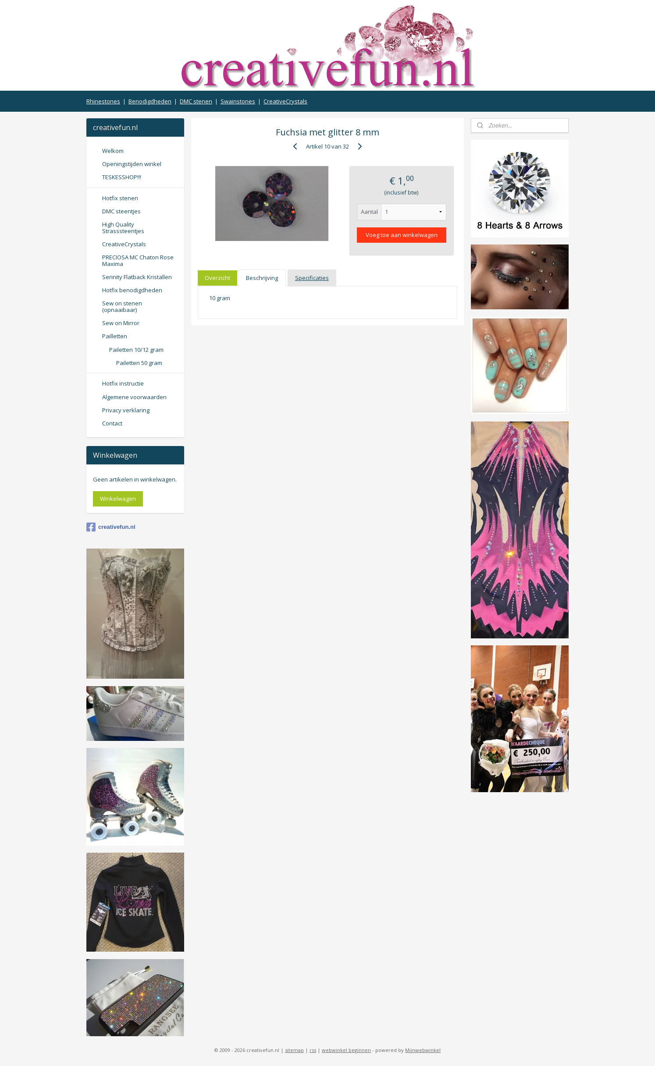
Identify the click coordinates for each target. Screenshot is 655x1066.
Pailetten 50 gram (139, 363)
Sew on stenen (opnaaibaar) (122, 306)
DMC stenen (196, 101)
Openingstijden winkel (131, 164)
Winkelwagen (118, 499)
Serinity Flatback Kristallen (137, 277)
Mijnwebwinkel (423, 1050)
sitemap (294, 1050)
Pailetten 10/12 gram (136, 350)
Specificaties (312, 278)
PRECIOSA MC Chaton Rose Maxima (138, 260)
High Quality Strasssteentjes (123, 227)
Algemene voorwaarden (134, 397)
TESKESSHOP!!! (121, 177)
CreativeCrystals (285, 101)
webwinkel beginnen (346, 1050)
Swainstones (238, 101)
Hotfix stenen (120, 198)
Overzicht (217, 278)
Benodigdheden (149, 101)
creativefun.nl (110, 527)
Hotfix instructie (123, 383)
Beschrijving (262, 278)
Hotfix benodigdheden (132, 290)
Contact (112, 423)
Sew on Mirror (120, 323)
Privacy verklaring (126, 410)
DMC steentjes (121, 211)
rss (313, 1050)
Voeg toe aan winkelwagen (402, 235)
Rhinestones (103, 101)
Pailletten (114, 336)
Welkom (113, 151)
